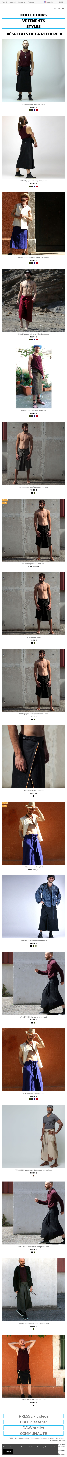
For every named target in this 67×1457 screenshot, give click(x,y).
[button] (33, 15)
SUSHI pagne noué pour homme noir (33, 714)
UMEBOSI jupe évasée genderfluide (33, 940)
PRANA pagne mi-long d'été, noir (33, 181)
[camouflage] (36, 946)
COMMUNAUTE (33, 1433)
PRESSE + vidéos (33, 1416)
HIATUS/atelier (33, 1422)
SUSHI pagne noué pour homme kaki (33, 487)
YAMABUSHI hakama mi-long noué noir (33, 1246)
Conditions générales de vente (42, 1438)
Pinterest (31, 2)
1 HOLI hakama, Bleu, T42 (33, 867)
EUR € (61, 2)
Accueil (4, 2)
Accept (8, 1451)
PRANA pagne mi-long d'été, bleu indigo (33, 257)
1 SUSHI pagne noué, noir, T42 (33, 563)
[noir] (32, 493)
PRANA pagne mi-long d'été (33, 104)
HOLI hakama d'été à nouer (33, 1093)
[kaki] (30, 110)
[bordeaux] (37, 110)
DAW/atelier (33, 1428)
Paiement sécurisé (57, 1440)
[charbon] (32, 110)
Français (49, 2)
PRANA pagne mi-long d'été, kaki (33, 410)
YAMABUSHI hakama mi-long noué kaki (33, 1323)
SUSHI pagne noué (33, 637)
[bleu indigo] (34, 110)
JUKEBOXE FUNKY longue (34, 790)
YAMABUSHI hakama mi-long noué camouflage (33, 1170)
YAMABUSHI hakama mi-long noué (33, 1017)
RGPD (11, 1438)
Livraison (59, 1438)
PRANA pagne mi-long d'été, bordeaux (33, 334)
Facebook (13, 2)
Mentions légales (22, 1438)
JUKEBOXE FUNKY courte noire (33, 1400)
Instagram (22, 2)
